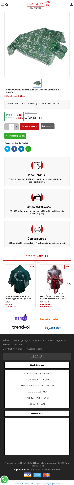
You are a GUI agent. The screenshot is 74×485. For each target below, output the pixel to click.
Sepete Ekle (29, 126)
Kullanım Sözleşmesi (38, 379)
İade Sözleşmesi (38, 391)
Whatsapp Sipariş (15, 136)
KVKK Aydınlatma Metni (38, 373)
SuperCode (20, 469)
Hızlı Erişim (37, 365)
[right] (69, 283)
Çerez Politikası (38, 397)
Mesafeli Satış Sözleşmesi (38, 385)
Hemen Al (47, 126)
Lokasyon (37, 413)
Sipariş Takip (38, 403)
